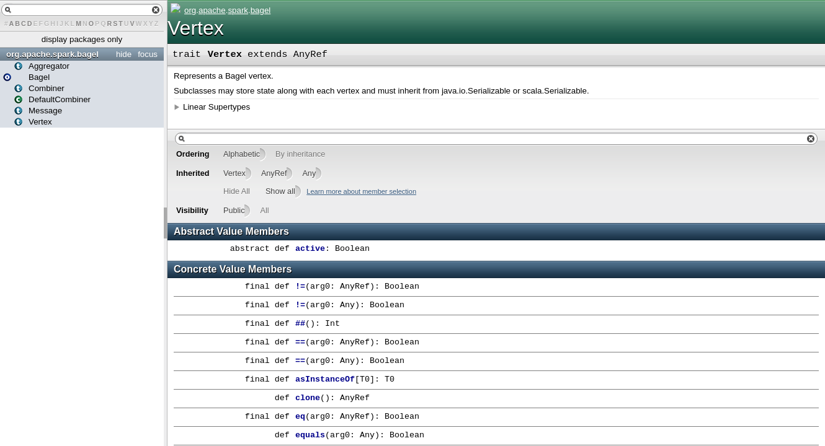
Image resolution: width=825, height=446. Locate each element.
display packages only (82, 39)
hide (124, 54)
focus (148, 54)
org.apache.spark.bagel (52, 54)
